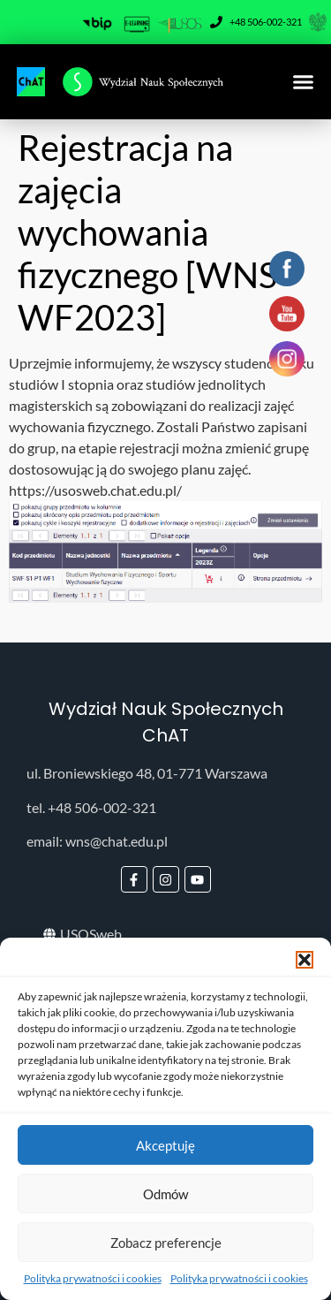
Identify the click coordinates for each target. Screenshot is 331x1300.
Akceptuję (165, 1145)
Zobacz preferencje (166, 1243)
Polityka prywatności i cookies (93, 1278)
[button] (304, 960)
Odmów (165, 1194)
